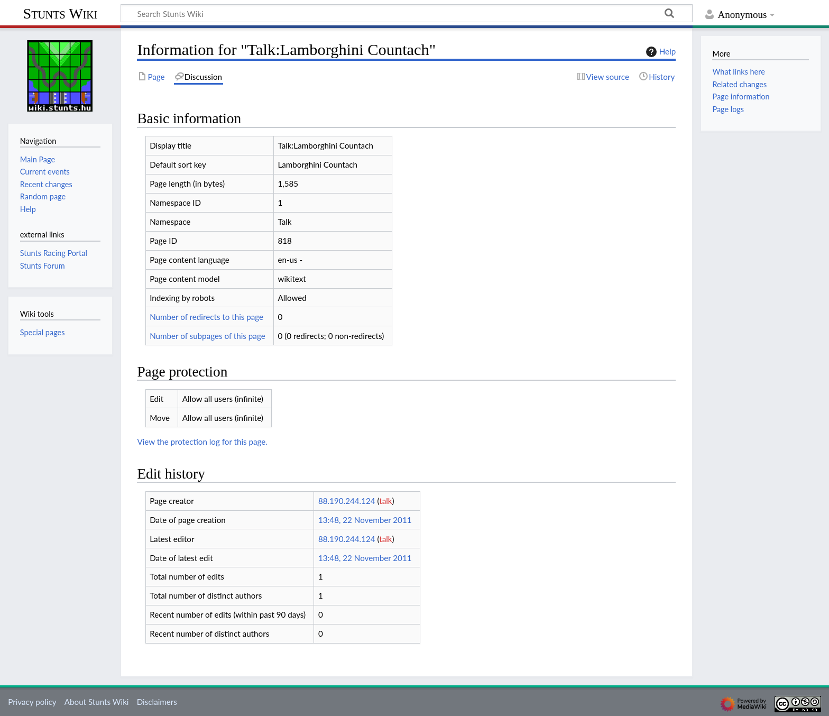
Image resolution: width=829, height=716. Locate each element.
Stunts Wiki (60, 13)
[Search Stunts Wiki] (406, 13)
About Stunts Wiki (97, 701)
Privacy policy (32, 701)
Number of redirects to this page (206, 317)
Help (659, 52)
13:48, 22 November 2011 (365, 520)
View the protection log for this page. (202, 441)
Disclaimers (157, 701)
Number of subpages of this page (207, 336)
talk (385, 501)
